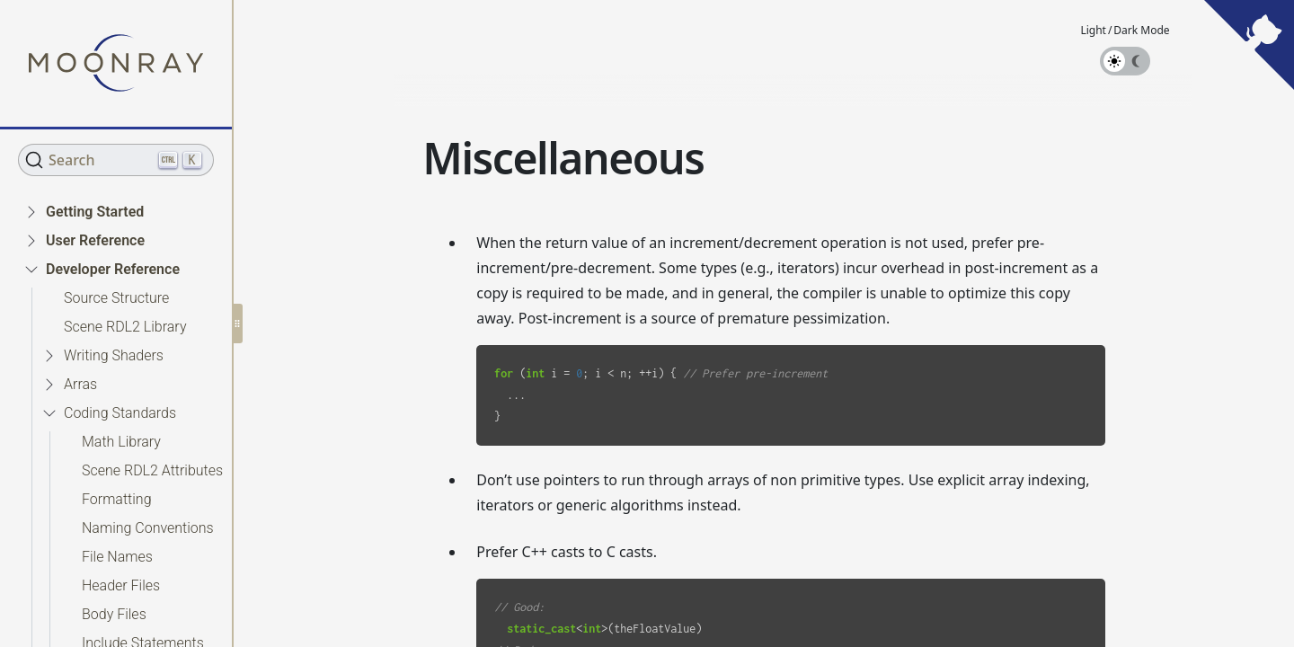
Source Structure (116, 297)
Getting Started (95, 211)
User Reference (95, 240)
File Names (117, 556)
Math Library (121, 441)
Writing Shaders (114, 355)
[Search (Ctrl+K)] (116, 160)
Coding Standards (120, 412)
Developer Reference (113, 269)
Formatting (117, 499)
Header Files (121, 585)
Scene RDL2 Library (125, 326)
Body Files (114, 614)
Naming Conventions (148, 527)
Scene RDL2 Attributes (152, 470)
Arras (80, 384)
